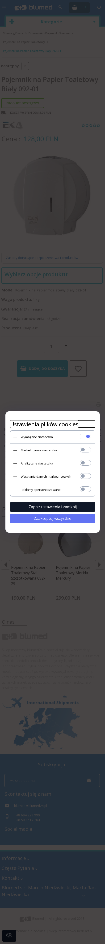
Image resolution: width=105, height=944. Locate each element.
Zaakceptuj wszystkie (52, 518)
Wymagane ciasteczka (37, 437)
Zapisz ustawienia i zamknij (53, 506)
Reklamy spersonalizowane (41, 490)
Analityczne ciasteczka (37, 463)
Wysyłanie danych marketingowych (46, 476)
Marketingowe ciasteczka (39, 450)
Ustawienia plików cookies (44, 424)
